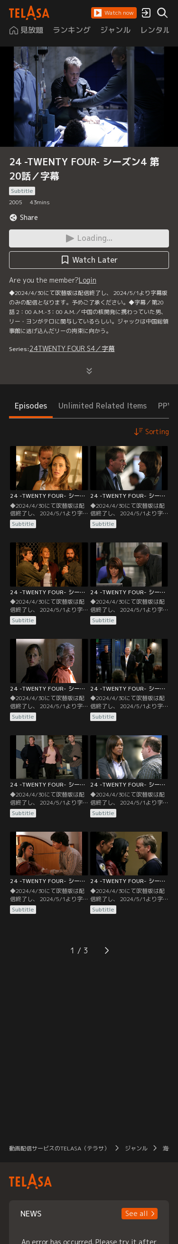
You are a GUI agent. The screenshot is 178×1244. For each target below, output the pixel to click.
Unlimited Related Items (102, 405)
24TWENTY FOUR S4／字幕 (72, 348)
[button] (114, 13)
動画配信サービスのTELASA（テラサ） (59, 1148)
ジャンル (136, 1148)
